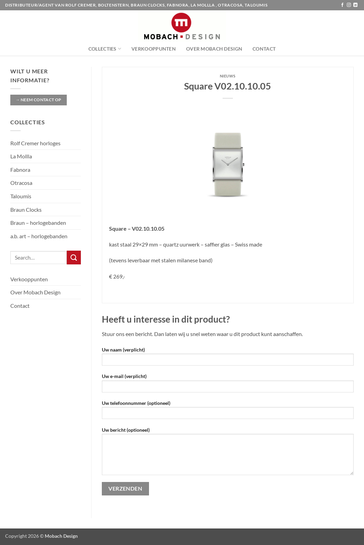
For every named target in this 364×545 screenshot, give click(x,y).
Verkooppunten (153, 49)
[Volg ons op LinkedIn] (355, 5)
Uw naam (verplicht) (228, 358)
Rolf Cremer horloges (35, 143)
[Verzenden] (74, 257)
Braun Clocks (26, 209)
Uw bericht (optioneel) (228, 453)
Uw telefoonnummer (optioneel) (228, 412)
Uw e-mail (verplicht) (228, 385)
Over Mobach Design (214, 49)
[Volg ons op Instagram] (349, 5)
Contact (264, 49)
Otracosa (21, 182)
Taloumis (20, 196)
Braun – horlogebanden (38, 222)
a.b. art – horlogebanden (38, 236)
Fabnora (20, 169)
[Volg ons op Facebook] (342, 5)
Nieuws (228, 76)
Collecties (104, 48)
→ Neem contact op (38, 99)
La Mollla (21, 156)
